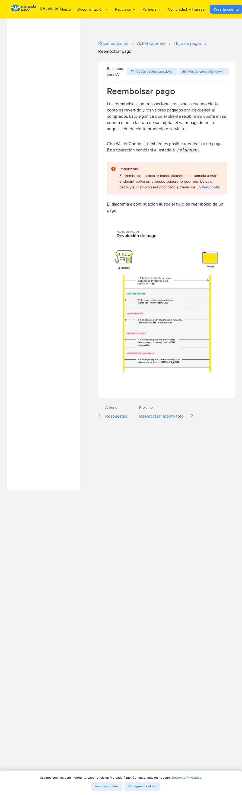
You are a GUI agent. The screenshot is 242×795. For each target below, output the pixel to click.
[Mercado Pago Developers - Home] (36, 9)
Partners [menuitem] (151, 9)
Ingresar (199, 9)
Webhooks (211, 187)
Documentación (113, 43)
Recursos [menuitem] (125, 9)
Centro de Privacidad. (186, 777)
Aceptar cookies (107, 786)
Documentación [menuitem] (93, 9)
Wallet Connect (150, 43)
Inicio (66, 9)
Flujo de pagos (188, 43)
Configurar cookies (142, 786)
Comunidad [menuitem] (180, 9)
